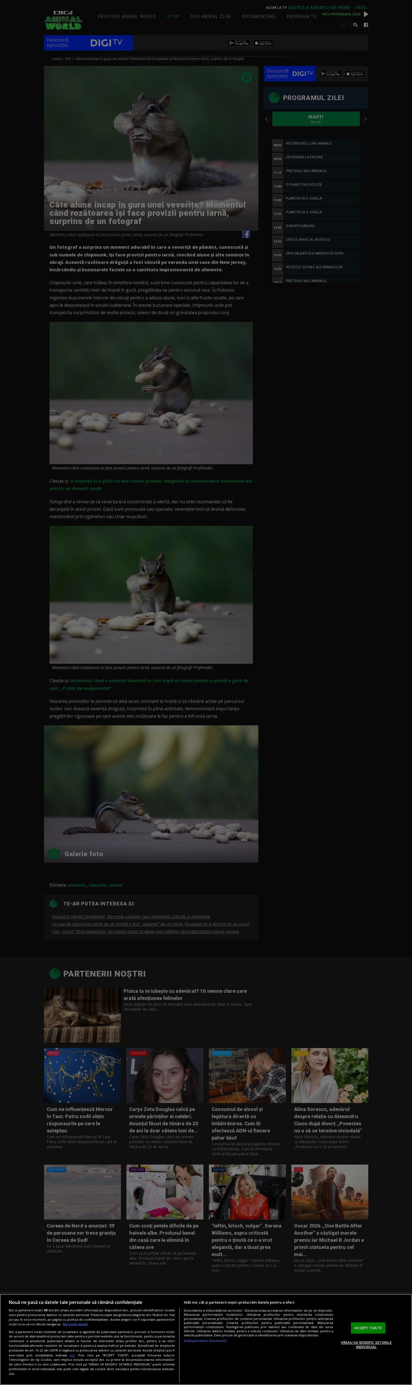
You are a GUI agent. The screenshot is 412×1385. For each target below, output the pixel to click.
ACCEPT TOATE (368, 1327)
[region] (206, 1339)
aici (72, 1355)
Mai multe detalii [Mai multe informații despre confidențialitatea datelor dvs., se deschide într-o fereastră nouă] (75, 1324)
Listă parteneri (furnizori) (205, 1341)
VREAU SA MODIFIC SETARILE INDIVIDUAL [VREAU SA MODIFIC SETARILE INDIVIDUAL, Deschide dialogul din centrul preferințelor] (366, 1344)
